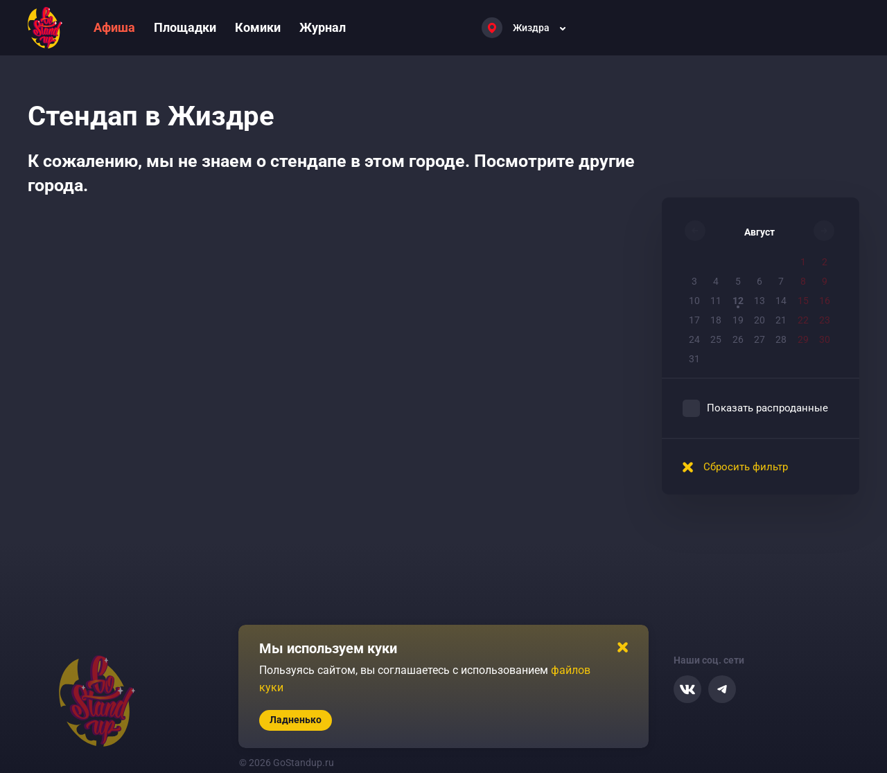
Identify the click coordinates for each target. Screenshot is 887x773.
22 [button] (803, 320)
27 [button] (759, 339)
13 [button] (759, 300)
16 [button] (824, 300)
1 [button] (803, 261)
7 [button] (781, 281)
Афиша (114, 27)
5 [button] (738, 281)
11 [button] (715, 300)
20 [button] (759, 320)
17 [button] (694, 320)
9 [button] (824, 281)
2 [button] (824, 261)
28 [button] (781, 339)
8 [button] (803, 281)
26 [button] (738, 339)
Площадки (185, 27)
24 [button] (694, 339)
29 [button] (803, 339)
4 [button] (716, 281)
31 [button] (694, 358)
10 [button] (694, 300)
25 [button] (715, 339)
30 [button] (824, 339)
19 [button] (738, 320)
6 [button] (759, 281)
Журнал (322, 27)
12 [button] (738, 300)
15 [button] (803, 300)
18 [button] (715, 320)
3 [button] (694, 281)
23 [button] (824, 320)
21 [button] (781, 320)
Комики (258, 27)
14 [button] (781, 300)
